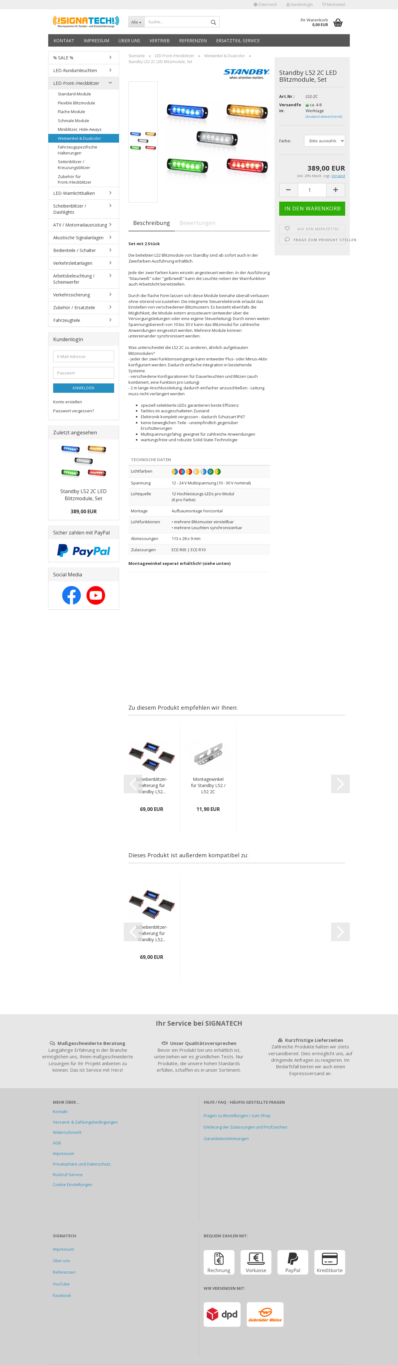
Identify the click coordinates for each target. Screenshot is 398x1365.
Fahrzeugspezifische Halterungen (77, 150)
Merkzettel (333, 4)
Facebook (62, 1295)
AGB (57, 1143)
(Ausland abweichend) (324, 116)
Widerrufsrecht (67, 1132)
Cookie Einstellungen (72, 1184)
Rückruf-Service (68, 1174)
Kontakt (63, 41)
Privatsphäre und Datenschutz (82, 1164)
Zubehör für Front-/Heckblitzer (74, 179)
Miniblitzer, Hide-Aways (80, 129)
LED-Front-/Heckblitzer (76, 83)
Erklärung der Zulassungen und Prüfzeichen (245, 1127)
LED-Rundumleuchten (75, 70)
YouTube (61, 1284)
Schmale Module (73, 120)
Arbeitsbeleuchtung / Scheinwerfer (74, 279)
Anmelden (83, 388)
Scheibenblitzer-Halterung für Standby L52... (152, 785)
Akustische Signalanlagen (78, 237)
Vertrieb (160, 41)
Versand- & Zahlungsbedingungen (85, 1122)
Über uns (129, 41)
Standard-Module (74, 94)
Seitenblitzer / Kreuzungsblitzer (74, 164)
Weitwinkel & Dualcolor (79, 138)
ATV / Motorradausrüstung (80, 225)
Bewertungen (197, 223)
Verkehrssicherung (71, 295)
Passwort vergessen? (73, 411)
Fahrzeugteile (66, 320)
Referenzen (193, 41)
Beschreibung (151, 223)
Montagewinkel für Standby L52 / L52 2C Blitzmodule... (208, 785)
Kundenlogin (299, 4)
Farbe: (285, 141)
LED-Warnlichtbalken (74, 193)
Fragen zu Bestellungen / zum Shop (237, 1115)
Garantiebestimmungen (226, 1138)
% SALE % (63, 58)
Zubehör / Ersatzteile (74, 307)
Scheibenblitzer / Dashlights (69, 209)
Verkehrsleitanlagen (72, 263)
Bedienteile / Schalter (74, 250)
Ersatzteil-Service (238, 41)
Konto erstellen (67, 402)
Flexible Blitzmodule (76, 103)
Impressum (96, 41)
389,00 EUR (84, 511)
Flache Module (71, 111)
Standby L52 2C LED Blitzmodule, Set (83, 495)
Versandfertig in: (288, 107)
